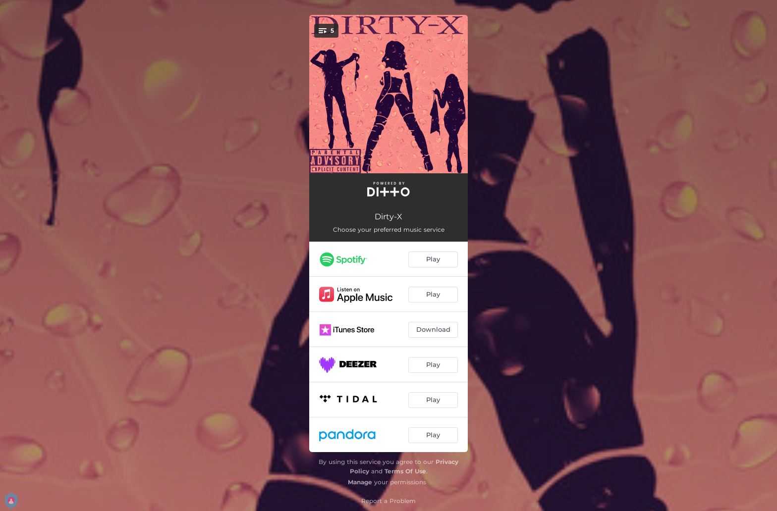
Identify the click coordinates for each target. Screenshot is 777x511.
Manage (360, 482)
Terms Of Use (405, 471)
